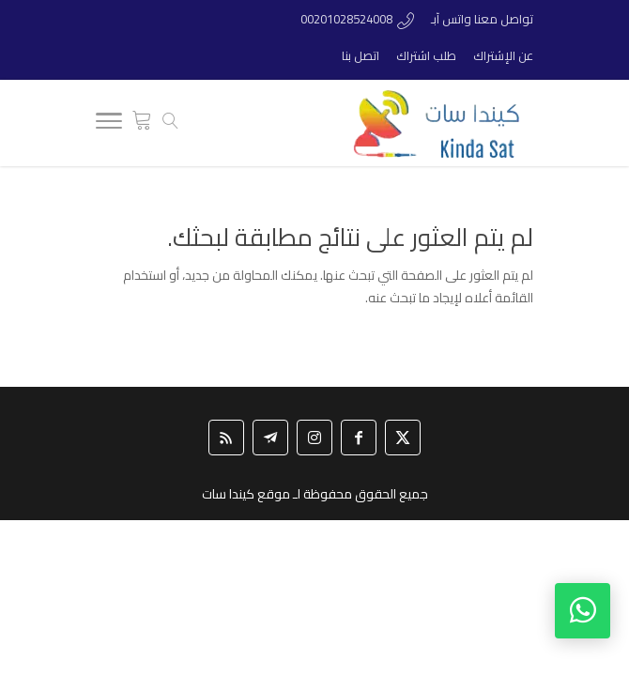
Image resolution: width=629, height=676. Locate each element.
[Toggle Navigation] (109, 124)
